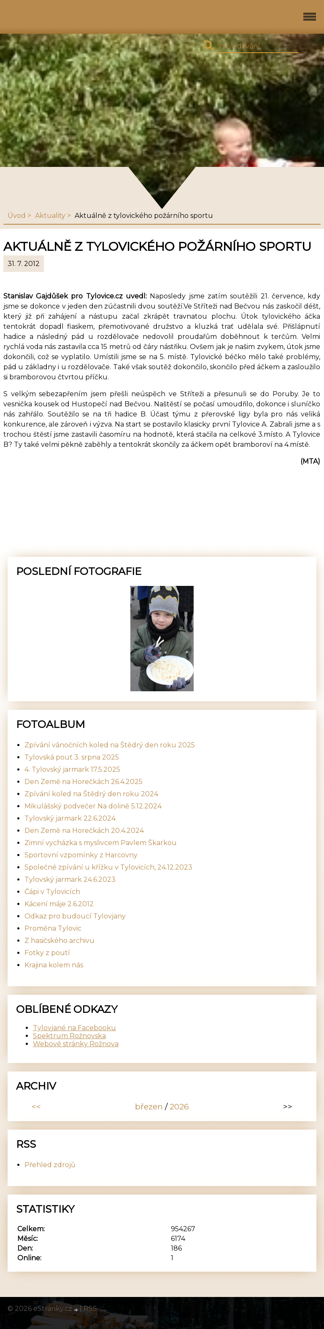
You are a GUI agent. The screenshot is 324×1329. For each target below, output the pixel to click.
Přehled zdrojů (50, 1165)
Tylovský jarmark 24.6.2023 (70, 879)
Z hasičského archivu (59, 941)
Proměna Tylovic (52, 928)
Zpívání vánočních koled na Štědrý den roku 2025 (109, 745)
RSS (90, 1309)
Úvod (17, 216)
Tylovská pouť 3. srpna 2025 (71, 757)
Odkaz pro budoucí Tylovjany (75, 916)
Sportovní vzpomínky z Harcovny (81, 855)
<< (36, 1106)
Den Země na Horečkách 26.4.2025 (83, 782)
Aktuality (50, 216)
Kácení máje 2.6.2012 (59, 904)
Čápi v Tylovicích (52, 892)
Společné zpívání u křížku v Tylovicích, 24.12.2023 (108, 867)
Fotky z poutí (47, 953)
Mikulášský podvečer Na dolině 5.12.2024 (93, 806)
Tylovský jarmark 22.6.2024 (70, 818)
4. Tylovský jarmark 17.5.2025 (72, 769)
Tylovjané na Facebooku (74, 1028)
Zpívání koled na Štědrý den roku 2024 (91, 794)
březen (149, 1106)
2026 (179, 1106)
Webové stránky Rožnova (76, 1044)
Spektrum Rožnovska (69, 1036)
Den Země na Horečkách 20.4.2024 (84, 831)
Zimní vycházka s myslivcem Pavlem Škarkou (100, 843)
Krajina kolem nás (53, 965)
